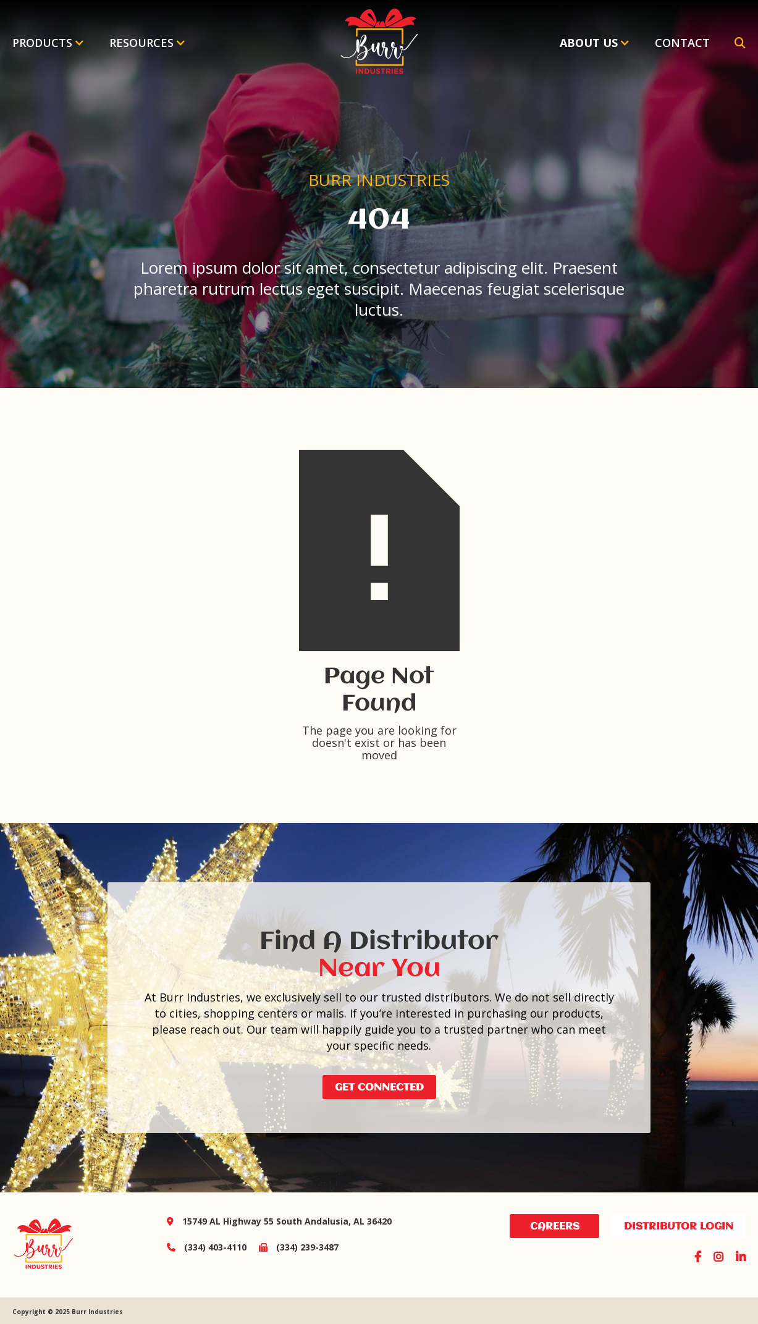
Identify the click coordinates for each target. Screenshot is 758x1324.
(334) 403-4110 (206, 1247)
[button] (48, 42)
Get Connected (379, 1087)
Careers (554, 1226)
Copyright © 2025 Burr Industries (67, 1311)
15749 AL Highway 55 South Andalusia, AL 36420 (279, 1221)
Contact (682, 42)
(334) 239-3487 (292, 1247)
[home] (379, 42)
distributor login (678, 1226)
